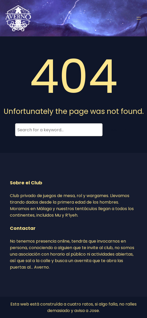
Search (118, 130)
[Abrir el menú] (139, 18)
